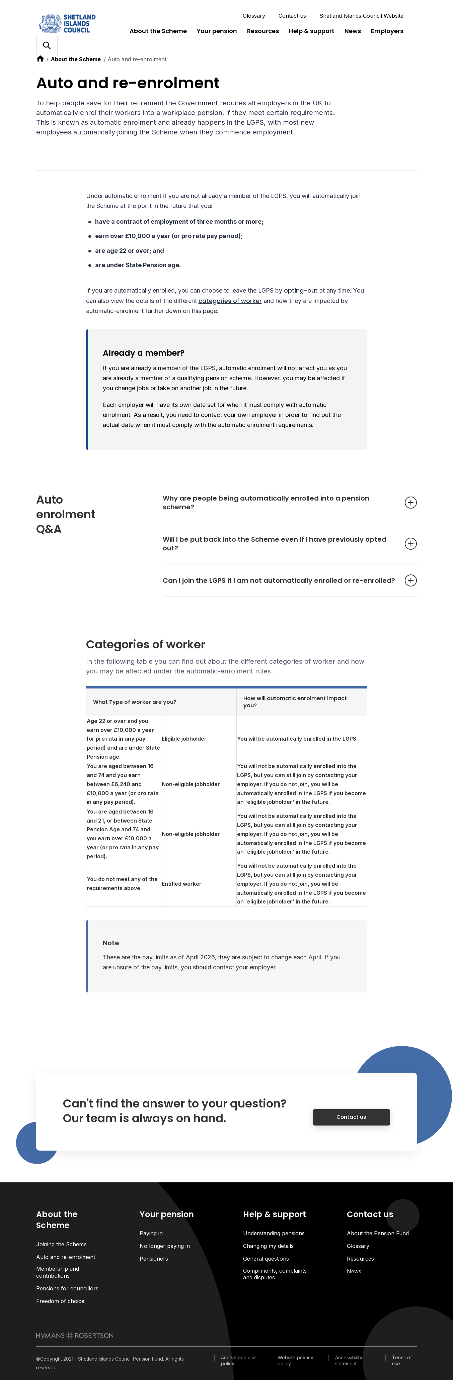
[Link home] (76, 23)
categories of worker (230, 301)
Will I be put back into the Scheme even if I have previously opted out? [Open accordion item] (280, 551)
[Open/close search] (47, 45)
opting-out (301, 291)
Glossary (254, 15)
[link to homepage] (75, 1336)
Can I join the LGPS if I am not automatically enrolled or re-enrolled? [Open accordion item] (280, 588)
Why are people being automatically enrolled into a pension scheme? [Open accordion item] (280, 510)
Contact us (292, 15)
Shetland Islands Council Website (361, 15)
